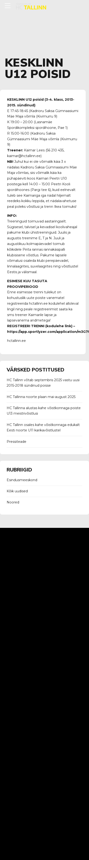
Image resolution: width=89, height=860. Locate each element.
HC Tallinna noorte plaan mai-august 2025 (41, 397)
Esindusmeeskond (22, 480)
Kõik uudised (17, 491)
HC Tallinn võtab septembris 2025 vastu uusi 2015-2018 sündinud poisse (43, 383)
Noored (13, 502)
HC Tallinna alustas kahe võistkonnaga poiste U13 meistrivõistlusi (44, 411)
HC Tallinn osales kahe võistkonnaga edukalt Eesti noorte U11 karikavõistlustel (43, 428)
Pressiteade (16, 441)
